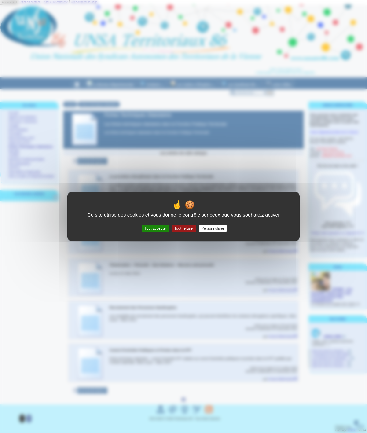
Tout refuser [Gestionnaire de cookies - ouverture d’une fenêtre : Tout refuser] (184, 228)
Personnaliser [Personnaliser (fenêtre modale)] (212, 228)
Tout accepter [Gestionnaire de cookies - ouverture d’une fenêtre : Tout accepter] (155, 228)
